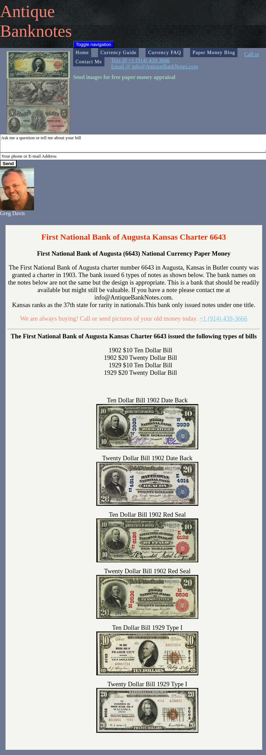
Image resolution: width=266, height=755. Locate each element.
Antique (27, 11)
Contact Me (89, 61)
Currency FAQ (164, 52)
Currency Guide (118, 52)
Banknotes (36, 31)
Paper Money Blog (214, 52)
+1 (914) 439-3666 (223, 318)
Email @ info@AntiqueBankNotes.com (154, 66)
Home (82, 52)
